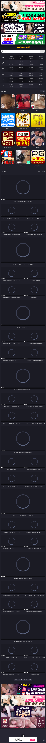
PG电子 (11, 56)
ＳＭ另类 (41, 64)
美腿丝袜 (11, 75)
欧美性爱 (41, 67)
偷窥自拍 (11, 73)
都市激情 (11, 78)
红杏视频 (11, 86)
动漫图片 (41, 73)
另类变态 (41, 70)
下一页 (25, 679)
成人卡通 (31, 67)
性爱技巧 (41, 81)
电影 (3, 68)
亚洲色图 (21, 73)
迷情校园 (11, 81)
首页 (16, 679)
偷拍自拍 (21, 67)
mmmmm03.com (23, 47)
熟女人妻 (11, 64)
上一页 (20, 679)
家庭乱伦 (21, 78)
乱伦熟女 (31, 70)
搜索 (42, 51)
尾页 (30, 679)
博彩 (3, 57)
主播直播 (31, 64)
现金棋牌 (31, 58)
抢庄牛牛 (41, 58)
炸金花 (21, 58)
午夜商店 (21, 84)
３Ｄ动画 (41, 62)
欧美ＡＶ (31, 62)
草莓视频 (31, 84)
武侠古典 (41, 78)
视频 (3, 63)
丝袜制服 (21, 64)
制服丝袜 (11, 70)
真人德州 (21, 56)
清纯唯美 (21, 75)
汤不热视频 (41, 84)
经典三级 (21, 70)
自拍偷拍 (21, 62)
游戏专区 (41, 56)
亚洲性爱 (11, 67)
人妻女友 (31, 78)
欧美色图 (31, 73)
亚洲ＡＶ (11, 62)
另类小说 (21, 81)
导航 (3, 85)
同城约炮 (11, 84)
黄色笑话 (31, 81)
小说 (3, 80)
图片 (3, 74)
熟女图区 (31, 75)
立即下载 (33, 740)
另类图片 (41, 75)
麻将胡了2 (11, 58)
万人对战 (31, 56)
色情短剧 (21, 86)
